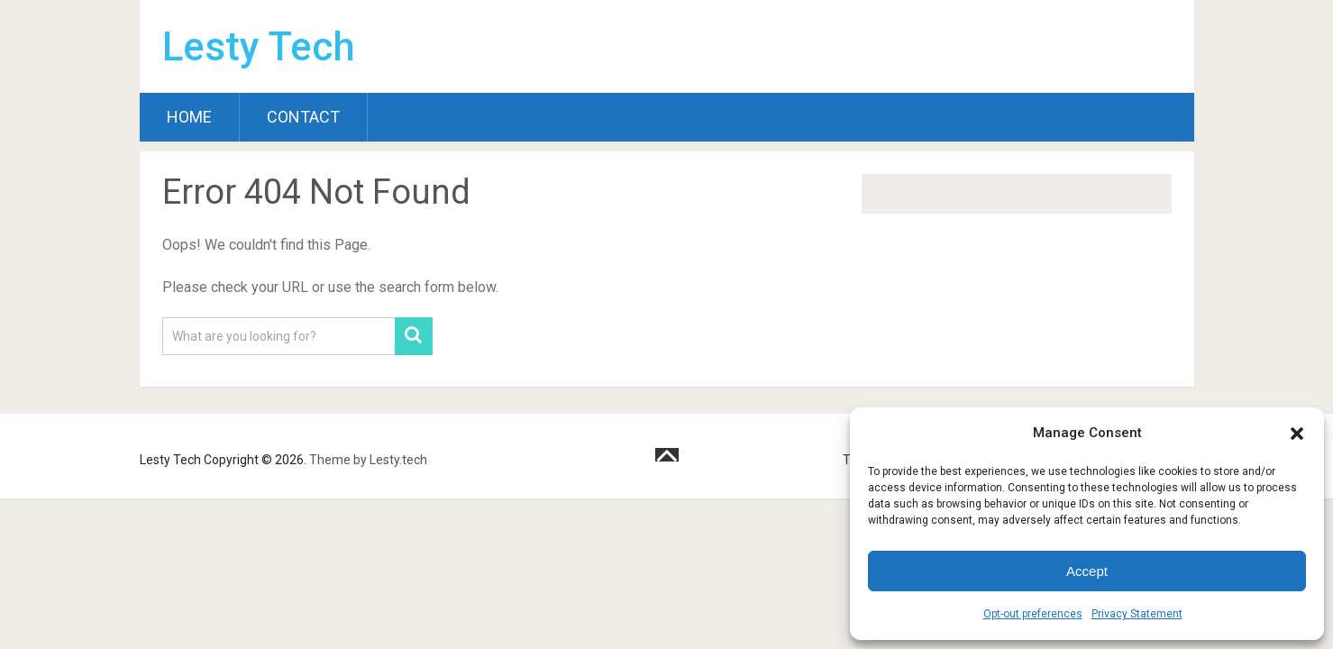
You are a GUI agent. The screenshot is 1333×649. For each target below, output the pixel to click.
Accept (1087, 571)
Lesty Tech (258, 47)
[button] (1297, 434)
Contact (303, 116)
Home (189, 116)
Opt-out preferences (1032, 614)
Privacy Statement (1136, 614)
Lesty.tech (398, 459)
